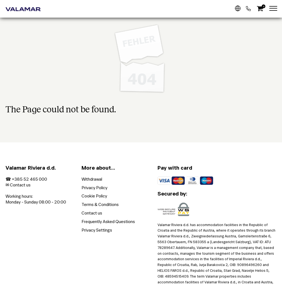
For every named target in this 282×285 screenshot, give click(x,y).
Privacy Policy (94, 187)
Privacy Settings (97, 230)
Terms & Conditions (100, 204)
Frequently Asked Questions (108, 221)
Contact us (20, 185)
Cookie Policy (94, 196)
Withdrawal (92, 179)
